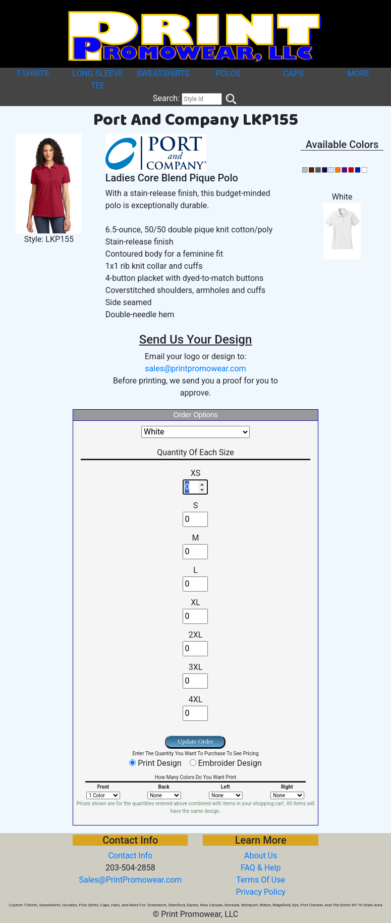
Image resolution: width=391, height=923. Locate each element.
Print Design (159, 763)
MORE (358, 73)
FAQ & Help (261, 867)
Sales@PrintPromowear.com (130, 880)
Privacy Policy (261, 892)
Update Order (195, 741)
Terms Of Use (260, 880)
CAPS (293, 73)
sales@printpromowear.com (195, 368)
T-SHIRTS (32, 73)
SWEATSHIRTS (162, 73)
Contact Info (130, 855)
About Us (260, 855)
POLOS (228, 73)
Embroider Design (229, 763)
